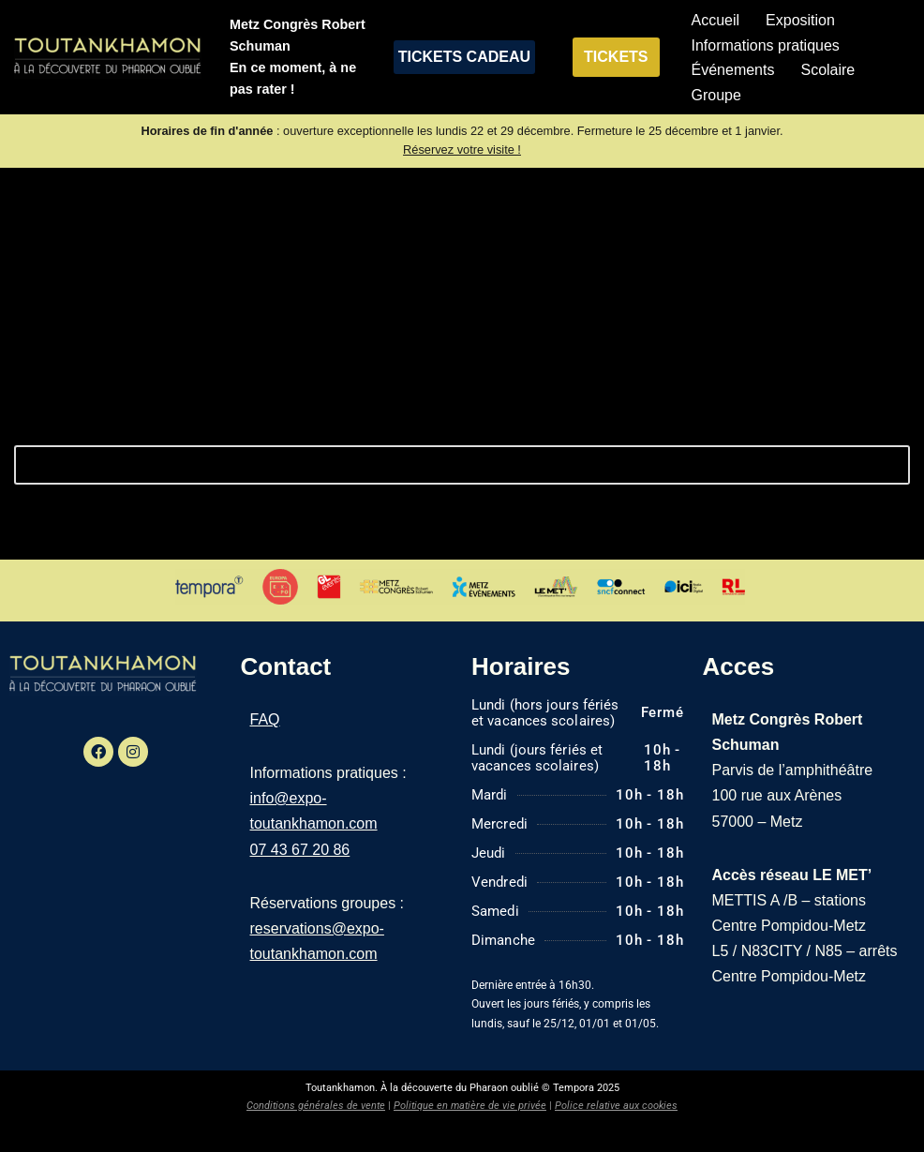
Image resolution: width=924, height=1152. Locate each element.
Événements (733, 70)
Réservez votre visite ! (462, 149)
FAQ (265, 719)
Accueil (716, 20)
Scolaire (827, 70)
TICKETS (616, 57)
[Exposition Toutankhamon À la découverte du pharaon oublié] (107, 58)
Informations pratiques (766, 45)
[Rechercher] (441, 465)
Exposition (800, 20)
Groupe (716, 95)
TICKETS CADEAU (464, 57)
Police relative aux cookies (616, 1106)
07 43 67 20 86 (300, 850)
